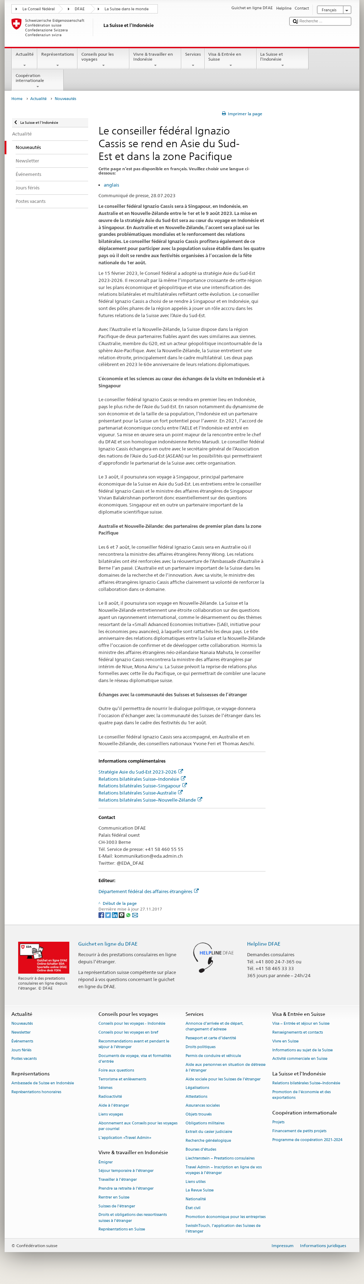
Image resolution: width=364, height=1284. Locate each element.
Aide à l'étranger (113, 1105)
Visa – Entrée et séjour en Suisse (301, 1023)
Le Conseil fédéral (38, 9)
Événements (22, 1041)
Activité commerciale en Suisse (299, 1059)
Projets (278, 1122)
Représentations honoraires (36, 1092)
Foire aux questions (116, 1070)
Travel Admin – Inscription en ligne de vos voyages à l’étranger (224, 1170)
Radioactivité (110, 1097)
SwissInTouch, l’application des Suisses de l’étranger (223, 1228)
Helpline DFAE (263, 944)
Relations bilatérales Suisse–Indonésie (142, 779)
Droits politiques (200, 1047)
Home (16, 98)
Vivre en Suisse (285, 1041)
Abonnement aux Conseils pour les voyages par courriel (137, 1126)
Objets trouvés (199, 1114)
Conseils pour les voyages (103, 59)
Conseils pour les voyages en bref (128, 1032)
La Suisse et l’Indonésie (282, 59)
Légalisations (197, 1088)
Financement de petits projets (299, 1131)
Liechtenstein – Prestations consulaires (220, 1158)
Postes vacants (24, 1059)
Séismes (105, 1088)
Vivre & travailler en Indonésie (155, 59)
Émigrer (105, 1162)
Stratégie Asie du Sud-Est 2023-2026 (140, 772)
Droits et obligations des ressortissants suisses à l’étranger (132, 1218)
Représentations (57, 59)
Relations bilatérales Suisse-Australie (140, 793)
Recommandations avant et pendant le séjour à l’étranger (133, 1044)
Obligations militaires (205, 1123)
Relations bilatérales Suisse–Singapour (142, 785)
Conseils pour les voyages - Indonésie (131, 1023)
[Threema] (122, 914)
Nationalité (196, 1199)
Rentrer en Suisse (113, 1197)
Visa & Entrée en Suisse (230, 59)
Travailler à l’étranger (117, 1180)
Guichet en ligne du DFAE (108, 944)
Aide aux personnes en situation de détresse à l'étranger (226, 1067)
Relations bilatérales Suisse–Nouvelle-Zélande (150, 800)
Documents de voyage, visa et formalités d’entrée (134, 1058)
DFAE (80, 9)
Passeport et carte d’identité (211, 1038)
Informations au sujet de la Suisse (302, 1050)
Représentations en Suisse (121, 1229)
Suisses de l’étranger (116, 1206)
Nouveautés (22, 1023)
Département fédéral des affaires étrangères (148, 891)
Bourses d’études (201, 1149)
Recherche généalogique (208, 1141)
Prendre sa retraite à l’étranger (126, 1188)
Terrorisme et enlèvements (122, 1079)
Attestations (196, 1097)
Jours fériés (21, 1050)
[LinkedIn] (115, 914)
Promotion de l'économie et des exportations (301, 1095)
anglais (111, 185)
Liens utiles (195, 1181)
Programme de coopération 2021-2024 (307, 1140)
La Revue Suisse (200, 1190)
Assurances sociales (203, 1105)
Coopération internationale (37, 81)
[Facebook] (101, 914)
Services (193, 59)
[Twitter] (108, 914)
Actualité (24, 59)
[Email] (135, 914)
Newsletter (21, 1032)
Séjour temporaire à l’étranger (126, 1171)
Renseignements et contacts (297, 1032)
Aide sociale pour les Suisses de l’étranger (223, 1079)
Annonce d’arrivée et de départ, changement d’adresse (214, 1026)
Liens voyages (110, 1114)
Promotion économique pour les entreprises (226, 1216)
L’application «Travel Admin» (124, 1137)
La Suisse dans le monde (127, 9)
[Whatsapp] (128, 914)
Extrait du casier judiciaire (209, 1132)
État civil (193, 1208)
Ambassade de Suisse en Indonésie (42, 1083)
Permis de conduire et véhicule (213, 1055)
